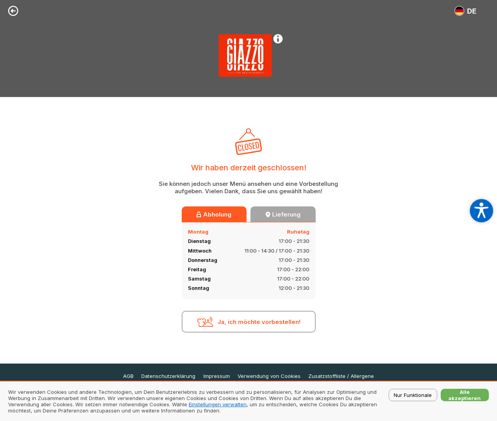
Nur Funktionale (413, 395)
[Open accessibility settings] (481, 210)
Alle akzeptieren (464, 395)
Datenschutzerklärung (168, 376)
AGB (128, 376)
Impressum (216, 376)
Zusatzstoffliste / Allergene (341, 376)
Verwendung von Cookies (269, 376)
